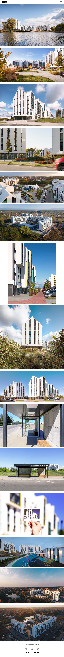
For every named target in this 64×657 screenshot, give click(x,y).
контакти (27, 652)
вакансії (36, 652)
